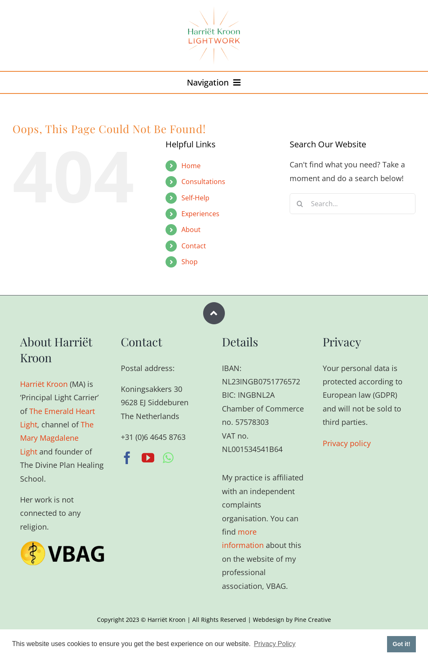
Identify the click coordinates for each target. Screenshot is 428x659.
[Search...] (352, 203)
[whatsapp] (168, 458)
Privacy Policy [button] (275, 643)
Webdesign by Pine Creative (292, 620)
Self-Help (195, 197)
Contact (193, 245)
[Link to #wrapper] (214, 313)
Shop (189, 261)
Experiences (200, 213)
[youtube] (148, 458)
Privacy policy (347, 443)
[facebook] (127, 458)
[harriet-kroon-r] (214, 10)
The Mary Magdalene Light (57, 438)
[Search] (300, 203)
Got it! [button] (401, 644)
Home (191, 165)
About (191, 229)
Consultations (203, 181)
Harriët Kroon (44, 384)
